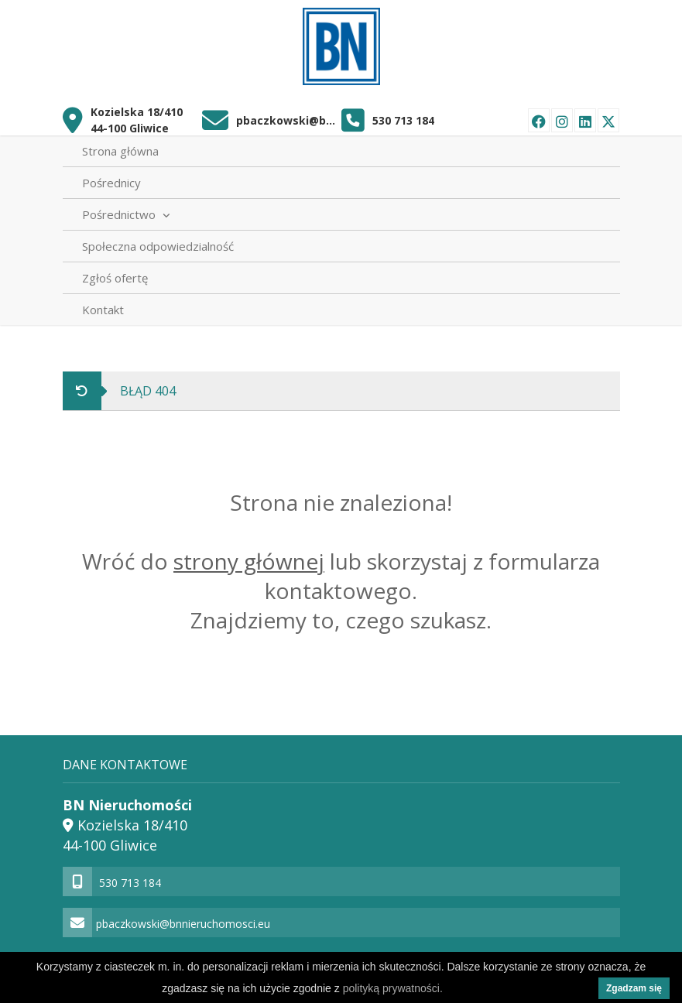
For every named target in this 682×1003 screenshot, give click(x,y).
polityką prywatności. (393, 988)
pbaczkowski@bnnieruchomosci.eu (288, 120)
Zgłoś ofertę (115, 278)
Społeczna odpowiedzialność (158, 246)
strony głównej (248, 561)
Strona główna (120, 151)
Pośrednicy (111, 182)
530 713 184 (403, 120)
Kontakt (103, 309)
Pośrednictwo (126, 214)
